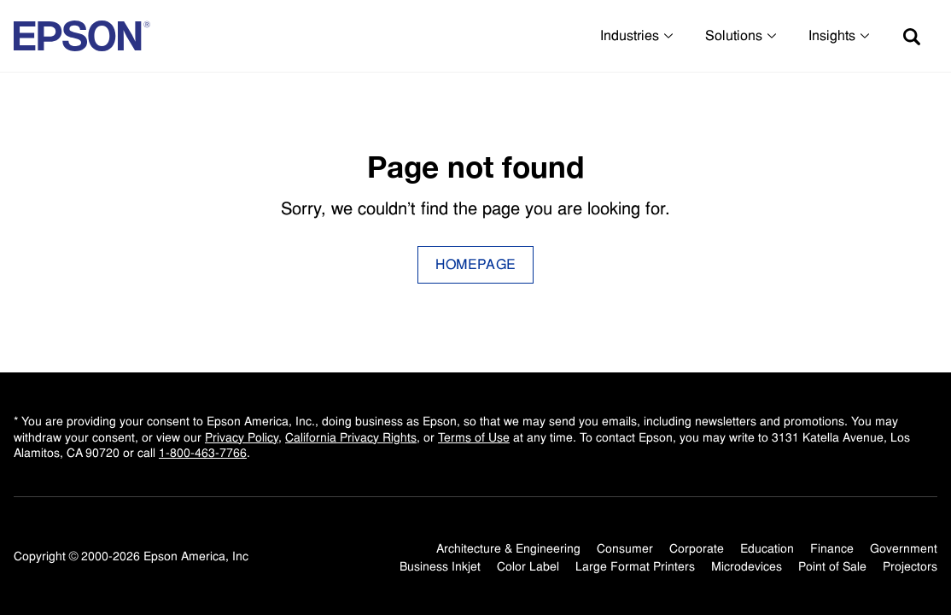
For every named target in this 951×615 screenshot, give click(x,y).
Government (903, 548)
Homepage (475, 264)
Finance (832, 548)
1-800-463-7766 (203, 453)
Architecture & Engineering (508, 548)
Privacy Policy (241, 437)
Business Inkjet (440, 566)
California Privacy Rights (351, 437)
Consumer (625, 548)
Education (767, 548)
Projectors (910, 566)
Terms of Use (474, 437)
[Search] (911, 36)
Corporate (696, 548)
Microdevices (746, 566)
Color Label (528, 566)
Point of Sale (832, 566)
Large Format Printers (635, 566)
